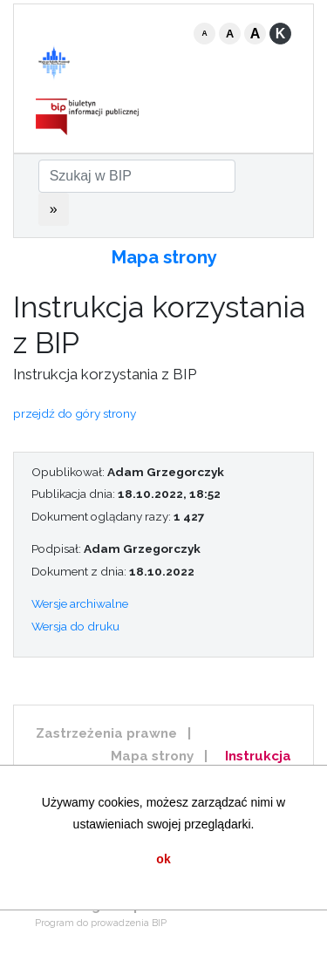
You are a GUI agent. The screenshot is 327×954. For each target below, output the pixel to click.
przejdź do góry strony (74, 413)
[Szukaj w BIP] (136, 176)
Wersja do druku (75, 626)
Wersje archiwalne (79, 603)
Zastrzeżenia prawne (106, 733)
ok (163, 859)
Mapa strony (164, 257)
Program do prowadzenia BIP (101, 923)
